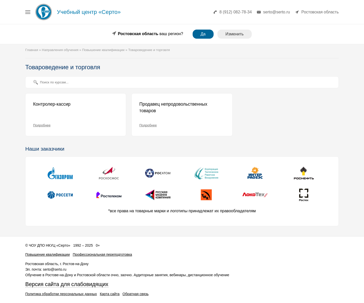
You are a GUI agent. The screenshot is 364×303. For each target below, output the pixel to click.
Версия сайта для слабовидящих (66, 284)
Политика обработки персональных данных (61, 294)
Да (203, 34)
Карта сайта (110, 294)
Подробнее (42, 125)
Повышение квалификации (47, 254)
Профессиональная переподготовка (102, 254)
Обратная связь (136, 294)
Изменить (234, 34)
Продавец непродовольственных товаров (173, 107)
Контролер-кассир (52, 104)
